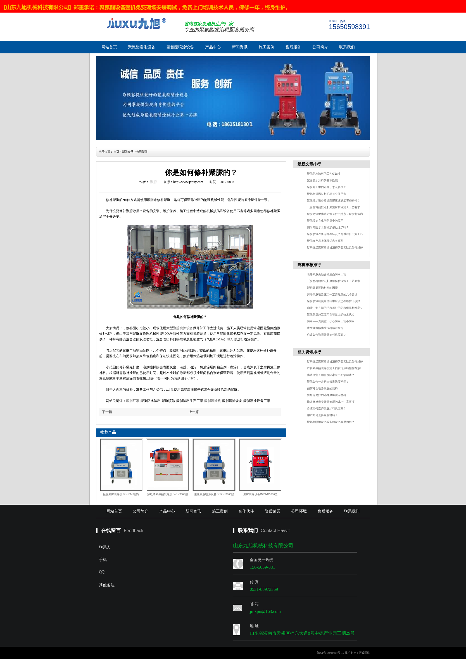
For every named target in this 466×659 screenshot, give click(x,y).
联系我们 (347, 47)
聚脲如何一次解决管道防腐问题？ (328, 381)
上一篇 (194, 412)
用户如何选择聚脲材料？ (322, 415)
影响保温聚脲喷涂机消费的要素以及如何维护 (335, 247)
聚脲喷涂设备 (183, 328)
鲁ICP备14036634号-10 (330, 652)
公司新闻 (142, 151)
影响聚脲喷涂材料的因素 (322, 287)
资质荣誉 (272, 511)
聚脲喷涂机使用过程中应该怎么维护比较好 (333, 301)
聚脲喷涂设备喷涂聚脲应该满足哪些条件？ (333, 200)
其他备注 (145, 601)
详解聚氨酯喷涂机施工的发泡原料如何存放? (334, 368)
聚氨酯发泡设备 (141, 47)
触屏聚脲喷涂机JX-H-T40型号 (121, 494)
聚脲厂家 (132, 401)
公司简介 (320, 47)
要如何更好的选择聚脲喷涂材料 (326, 395)
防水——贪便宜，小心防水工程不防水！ (332, 321)
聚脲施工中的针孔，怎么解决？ (326, 187)
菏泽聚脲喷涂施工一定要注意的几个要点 (332, 294)
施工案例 (266, 47)
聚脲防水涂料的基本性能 (322, 180)
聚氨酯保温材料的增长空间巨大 (326, 193)
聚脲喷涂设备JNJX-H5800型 (260, 494)
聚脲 (153, 182)
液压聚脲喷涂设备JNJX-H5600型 (214, 494)
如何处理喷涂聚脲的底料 (322, 388)
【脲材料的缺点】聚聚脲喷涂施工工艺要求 (333, 207)
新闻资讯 (240, 47)
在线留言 (111, 530)
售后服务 (293, 47)
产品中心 (213, 47)
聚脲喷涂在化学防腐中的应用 (325, 220)
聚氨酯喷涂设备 (180, 47)
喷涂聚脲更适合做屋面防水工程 (326, 274)
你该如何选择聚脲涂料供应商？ (326, 334)
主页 (116, 151)
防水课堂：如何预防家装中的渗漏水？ (331, 374)
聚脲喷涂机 (212, 401)
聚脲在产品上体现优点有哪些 (325, 240)
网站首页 (109, 47)
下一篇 (107, 412)
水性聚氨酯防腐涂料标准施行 (325, 328)
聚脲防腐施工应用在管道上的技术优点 (331, 314)
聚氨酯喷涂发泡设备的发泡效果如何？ (331, 421)
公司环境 (299, 511)
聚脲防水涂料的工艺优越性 (324, 173)
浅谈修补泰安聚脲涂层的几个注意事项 (331, 401)
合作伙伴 (246, 511)
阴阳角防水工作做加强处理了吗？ (328, 227)
